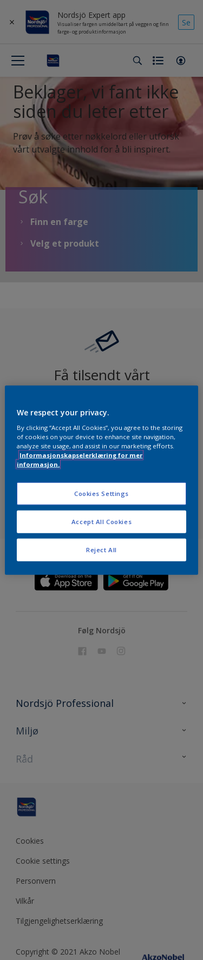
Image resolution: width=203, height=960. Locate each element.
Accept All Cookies (101, 522)
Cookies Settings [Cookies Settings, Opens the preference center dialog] (101, 493)
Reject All (101, 550)
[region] (101, 480)
